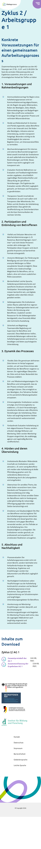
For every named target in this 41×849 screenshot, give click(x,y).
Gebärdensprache (20, 760)
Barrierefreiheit (19, 754)
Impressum (18, 748)
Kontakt (17, 737)
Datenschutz (18, 742)
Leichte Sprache (20, 765)
